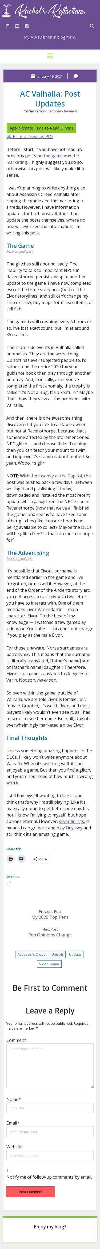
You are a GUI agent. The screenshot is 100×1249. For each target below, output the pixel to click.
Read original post (19, 251)
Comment (16, 1040)
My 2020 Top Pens (50, 917)
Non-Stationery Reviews (58, 111)
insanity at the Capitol (60, 476)
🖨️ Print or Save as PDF (29, 136)
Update (75, 954)
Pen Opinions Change (50, 935)
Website (14, 1147)
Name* (13, 1099)
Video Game (49, 964)
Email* (12, 1123)
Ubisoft (57, 954)
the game (53, 156)
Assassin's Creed (32, 954)
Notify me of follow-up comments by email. (49, 1177)
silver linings (71, 821)
